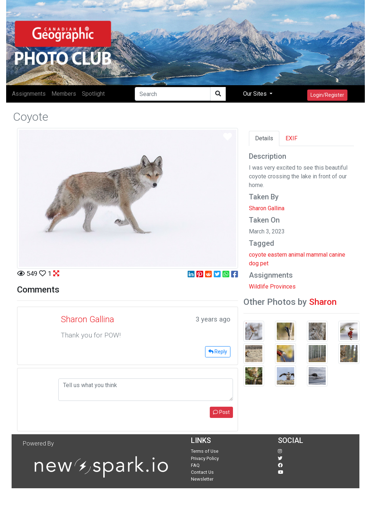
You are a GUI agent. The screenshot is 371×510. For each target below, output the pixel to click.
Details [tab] (264, 138)
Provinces (283, 286)
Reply (217, 351)
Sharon (323, 302)
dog (254, 263)
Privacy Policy (205, 458)
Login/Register (327, 95)
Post (221, 412)
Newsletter (202, 479)
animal (296, 254)
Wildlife (258, 286)
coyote (257, 254)
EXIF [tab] (291, 138)
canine (337, 254)
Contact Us (202, 472)
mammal (317, 254)
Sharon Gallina (266, 208)
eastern (277, 254)
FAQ (195, 465)
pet (264, 263)
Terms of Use (204, 451)
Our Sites (255, 93)
